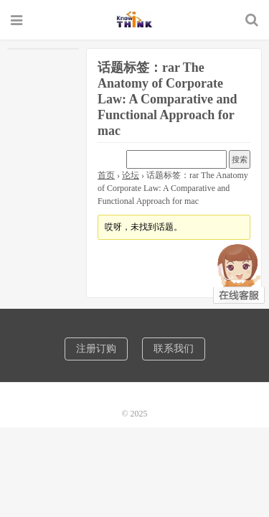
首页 (106, 175)
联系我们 (174, 348)
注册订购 (96, 348)
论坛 (130, 175)
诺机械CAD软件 (134, 19)
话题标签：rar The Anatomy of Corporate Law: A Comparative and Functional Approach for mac (167, 99)
